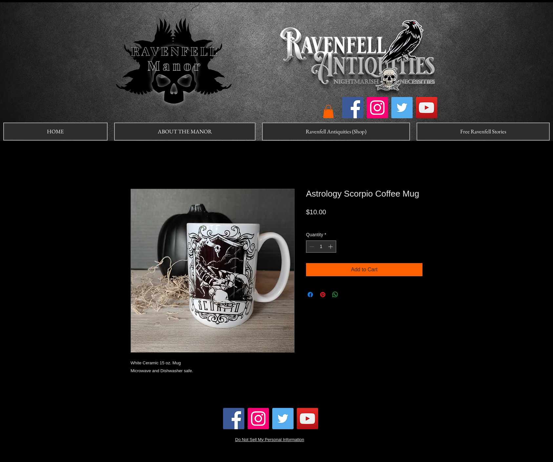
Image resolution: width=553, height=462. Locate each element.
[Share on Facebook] (310, 294)
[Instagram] (377, 107)
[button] (328, 111)
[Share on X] (348, 294)
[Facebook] (352, 107)
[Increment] (331, 246)
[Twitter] (402, 107)
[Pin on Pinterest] (323, 294)
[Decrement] (311, 246)
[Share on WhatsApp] (335, 294)
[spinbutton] (321, 246)
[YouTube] (426, 107)
